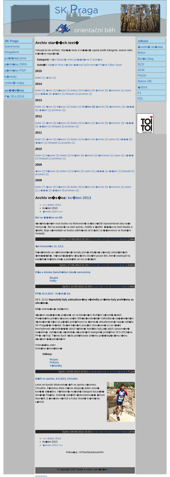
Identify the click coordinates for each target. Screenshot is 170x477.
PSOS (142, 75)
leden (40, 77)
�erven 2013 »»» (53, 211)
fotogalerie (12, 52)
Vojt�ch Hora (55, 64)
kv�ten (88, 90)
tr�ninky (11, 76)
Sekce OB (145, 81)
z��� (45, 93)
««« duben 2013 (52, 204)
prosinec (85, 93)
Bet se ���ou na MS (49, 217)
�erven (101, 90)
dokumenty (12, 46)
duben (76, 90)
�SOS (142, 87)
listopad (71, 93)
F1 (139, 93)
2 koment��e (117, 265)
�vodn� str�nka (150, 47)
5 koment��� (118, 239)
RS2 (110, 469)
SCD (141, 64)
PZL (140, 98)
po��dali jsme (15, 58)
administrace (41, 476)
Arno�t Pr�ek (98, 64)
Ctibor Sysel (115, 64)
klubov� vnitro (65, 59)
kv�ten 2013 (79, 198)
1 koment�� (119, 286)
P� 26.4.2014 (14, 96)
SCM (141, 70)
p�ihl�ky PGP (15, 70)
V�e (53, 59)
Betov (141, 52)
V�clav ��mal (73, 64)
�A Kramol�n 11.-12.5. (49, 246)
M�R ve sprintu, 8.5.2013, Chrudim (56, 378)
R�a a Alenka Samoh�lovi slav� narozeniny (62, 272)
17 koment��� (116, 371)
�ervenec (116, 90)
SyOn (86, 64)
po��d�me (82, 59)
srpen (114, 139)
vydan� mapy (14, 83)
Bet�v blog (146, 58)
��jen (58, 93)
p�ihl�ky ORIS (16, 64)
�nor (51, 77)
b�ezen (63, 90)
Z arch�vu (96, 59)
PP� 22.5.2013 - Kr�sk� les (53, 293)
